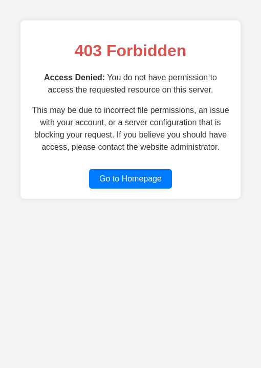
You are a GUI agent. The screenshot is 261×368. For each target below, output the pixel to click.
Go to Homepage (130, 178)
